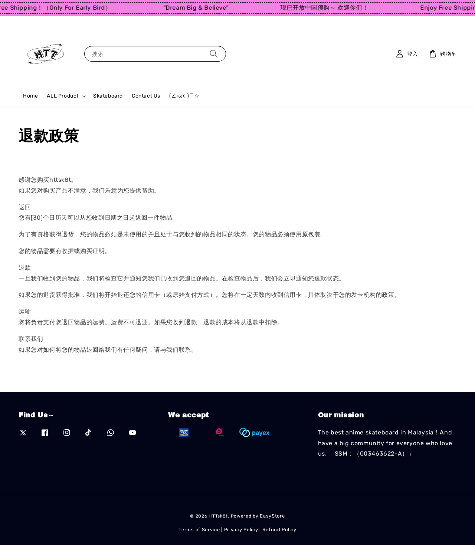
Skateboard (108, 96)
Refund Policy (279, 529)
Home (30, 96)
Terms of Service (199, 529)
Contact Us (146, 96)
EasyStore (272, 516)
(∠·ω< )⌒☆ (184, 96)
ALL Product (63, 96)
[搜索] (214, 53)
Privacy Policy (241, 529)
